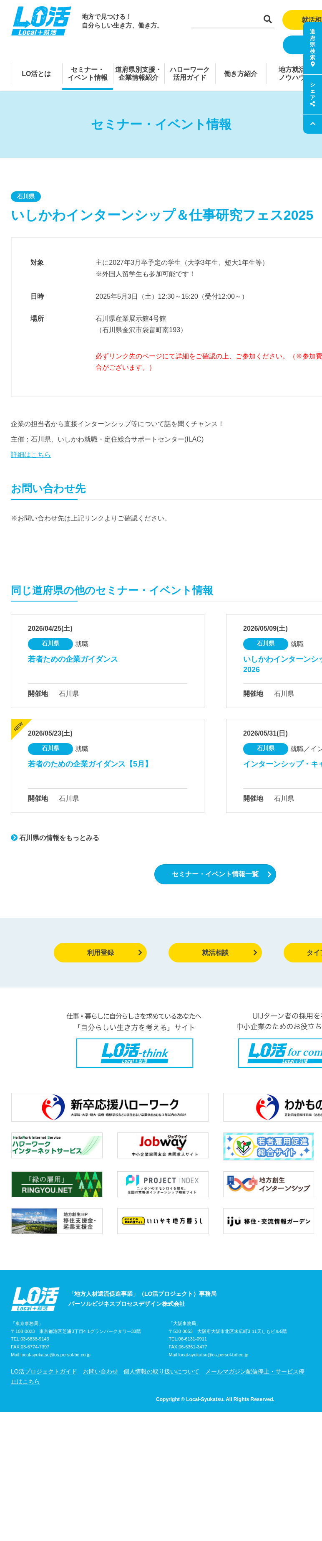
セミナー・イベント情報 (88, 73)
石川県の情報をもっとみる (55, 837)
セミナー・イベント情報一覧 (222, 874)
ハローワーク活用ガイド (190, 73)
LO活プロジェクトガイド (44, 1371)
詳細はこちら (31, 454)
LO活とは (36, 73)
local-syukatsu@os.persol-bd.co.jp (55, 1354)
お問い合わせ (100, 1371)
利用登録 (115, 952)
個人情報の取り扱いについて (161, 1371)
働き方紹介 (240, 73)
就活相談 (229, 952)
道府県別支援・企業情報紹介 (138, 73)
